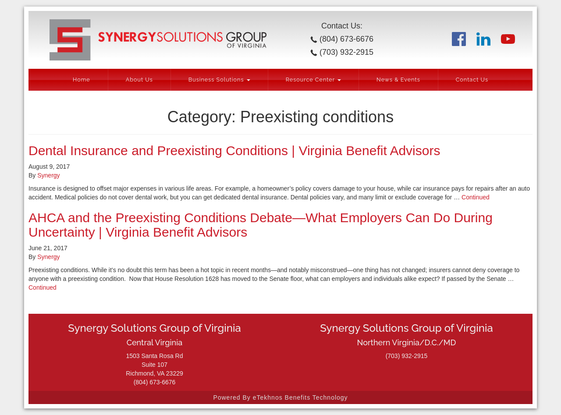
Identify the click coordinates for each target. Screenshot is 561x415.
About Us (139, 79)
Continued (476, 197)
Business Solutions (219, 79)
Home (81, 79)
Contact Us (472, 79)
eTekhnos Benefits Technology (300, 397)
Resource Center (313, 79)
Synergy (48, 175)
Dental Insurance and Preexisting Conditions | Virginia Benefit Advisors (234, 150)
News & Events (398, 79)
